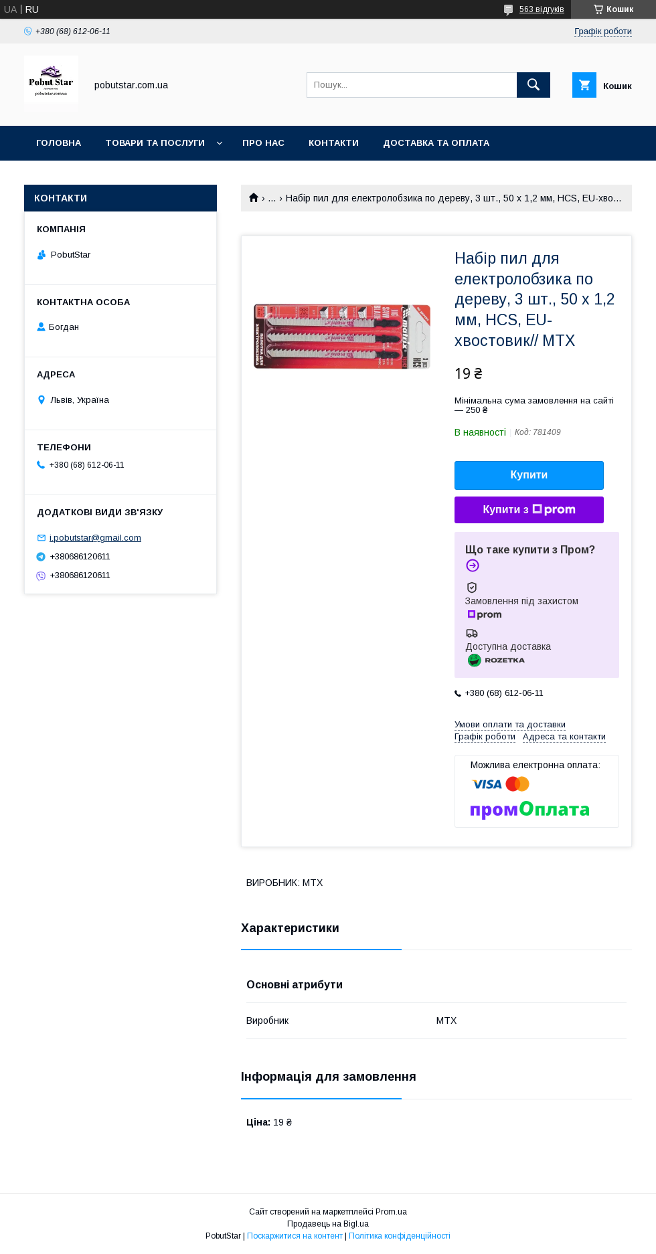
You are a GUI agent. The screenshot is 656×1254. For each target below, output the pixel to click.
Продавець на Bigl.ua (328, 1224)
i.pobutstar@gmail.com (95, 538)
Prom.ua (391, 1212)
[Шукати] (533, 85)
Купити (529, 474)
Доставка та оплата (436, 143)
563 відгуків (541, 9)
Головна (58, 143)
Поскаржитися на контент (295, 1236)
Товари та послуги (155, 143)
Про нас (263, 143)
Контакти (334, 143)
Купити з (529, 510)
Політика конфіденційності (399, 1236)
